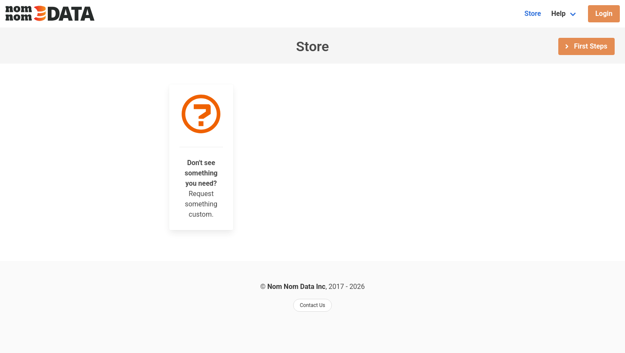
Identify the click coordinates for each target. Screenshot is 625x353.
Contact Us (312, 305)
